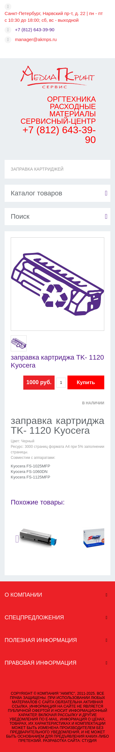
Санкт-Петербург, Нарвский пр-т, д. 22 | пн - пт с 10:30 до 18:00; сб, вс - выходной (54, 17)
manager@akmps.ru (36, 39)
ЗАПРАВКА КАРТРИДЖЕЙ (37, 169)
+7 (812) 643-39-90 (35, 29)
